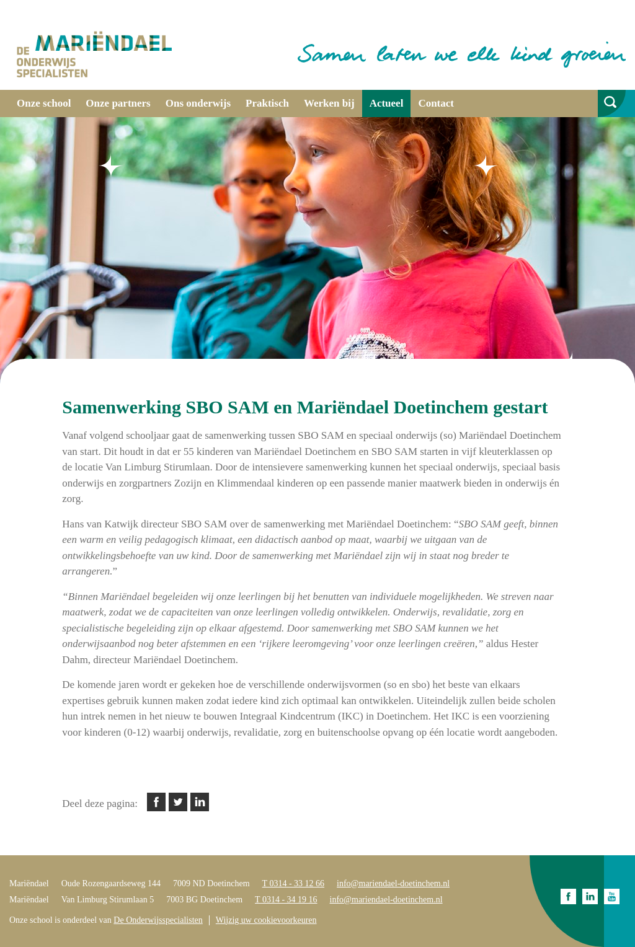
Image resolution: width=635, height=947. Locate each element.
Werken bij (329, 103)
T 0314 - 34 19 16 (286, 899)
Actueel (387, 103)
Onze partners (118, 103)
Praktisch (267, 103)
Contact (436, 103)
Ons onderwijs (198, 103)
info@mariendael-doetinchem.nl (393, 883)
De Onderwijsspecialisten (157, 920)
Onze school (44, 103)
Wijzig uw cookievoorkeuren (266, 920)
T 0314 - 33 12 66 (293, 883)
